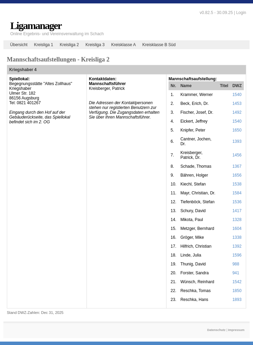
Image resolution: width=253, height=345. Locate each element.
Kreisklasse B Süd (158, 44)
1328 (237, 219)
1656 (237, 175)
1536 (237, 201)
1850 (237, 290)
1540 (237, 94)
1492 (237, 112)
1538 (237, 184)
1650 (237, 130)
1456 (237, 155)
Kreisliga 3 (95, 44)
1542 (237, 281)
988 (235, 264)
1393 (237, 141)
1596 (237, 255)
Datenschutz (216, 330)
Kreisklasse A (123, 44)
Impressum (236, 330)
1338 (237, 237)
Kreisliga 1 (43, 44)
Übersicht (19, 44)
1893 (237, 299)
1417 (237, 210)
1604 (237, 228)
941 (235, 273)
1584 (237, 193)
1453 (237, 103)
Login (241, 12)
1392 (237, 246)
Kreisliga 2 (69, 44)
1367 (237, 166)
